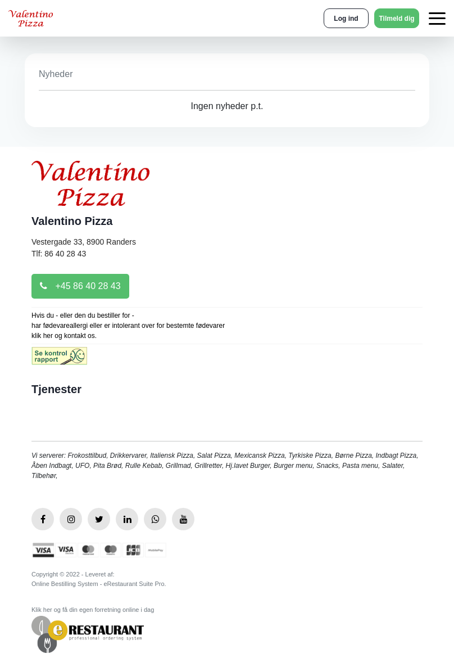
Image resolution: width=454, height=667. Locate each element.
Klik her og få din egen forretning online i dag (92, 609)
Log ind (346, 18)
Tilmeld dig (396, 18)
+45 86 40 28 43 (80, 286)
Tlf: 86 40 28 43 (58, 253)
